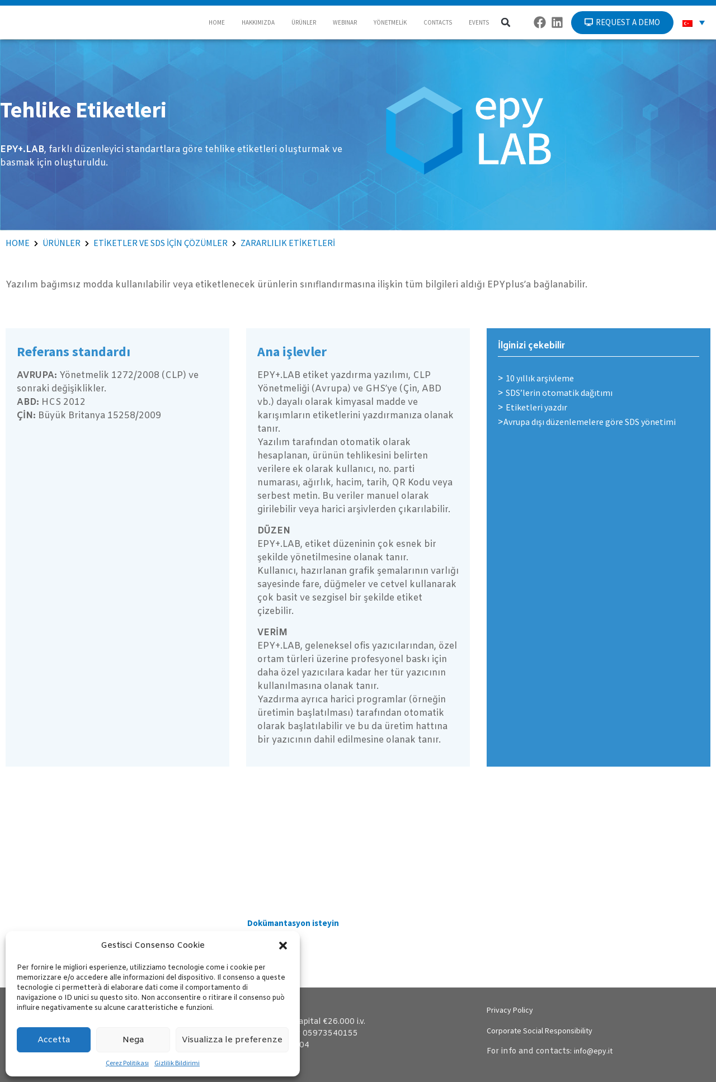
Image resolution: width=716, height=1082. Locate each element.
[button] (283, 945)
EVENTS (479, 22)
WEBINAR (345, 22)
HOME (217, 22)
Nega (133, 1040)
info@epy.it (593, 1051)
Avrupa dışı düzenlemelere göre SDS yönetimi (589, 421)
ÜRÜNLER (303, 22)
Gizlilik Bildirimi (177, 1063)
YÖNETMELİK (390, 22)
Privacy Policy (510, 1010)
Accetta (53, 1040)
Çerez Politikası (127, 1063)
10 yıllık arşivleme (540, 378)
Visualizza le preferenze (232, 1040)
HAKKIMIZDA (258, 22)
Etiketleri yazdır (536, 407)
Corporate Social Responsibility (539, 1031)
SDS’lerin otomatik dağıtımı (559, 392)
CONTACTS (437, 22)
